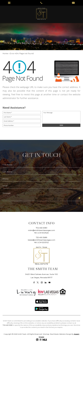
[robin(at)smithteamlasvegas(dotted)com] (74, 3)
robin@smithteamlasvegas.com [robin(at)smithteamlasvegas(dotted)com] (41, 230)
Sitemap (46, 334)
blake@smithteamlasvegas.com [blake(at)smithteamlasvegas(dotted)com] (41, 240)
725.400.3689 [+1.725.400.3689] (41, 237)
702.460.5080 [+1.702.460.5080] (41, 228)
